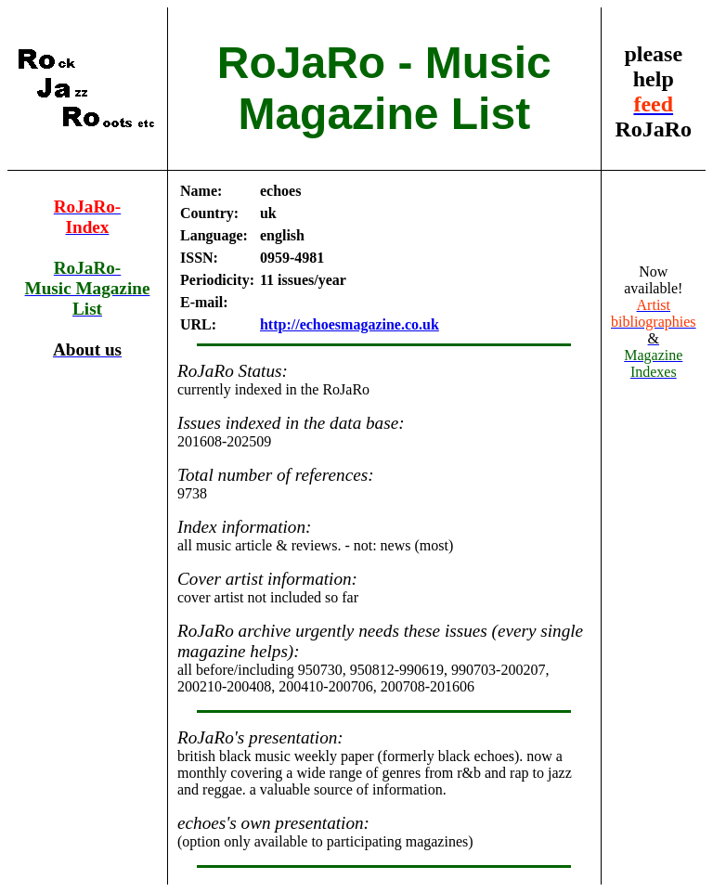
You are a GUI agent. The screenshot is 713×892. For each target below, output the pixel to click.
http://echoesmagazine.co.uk (349, 324)
